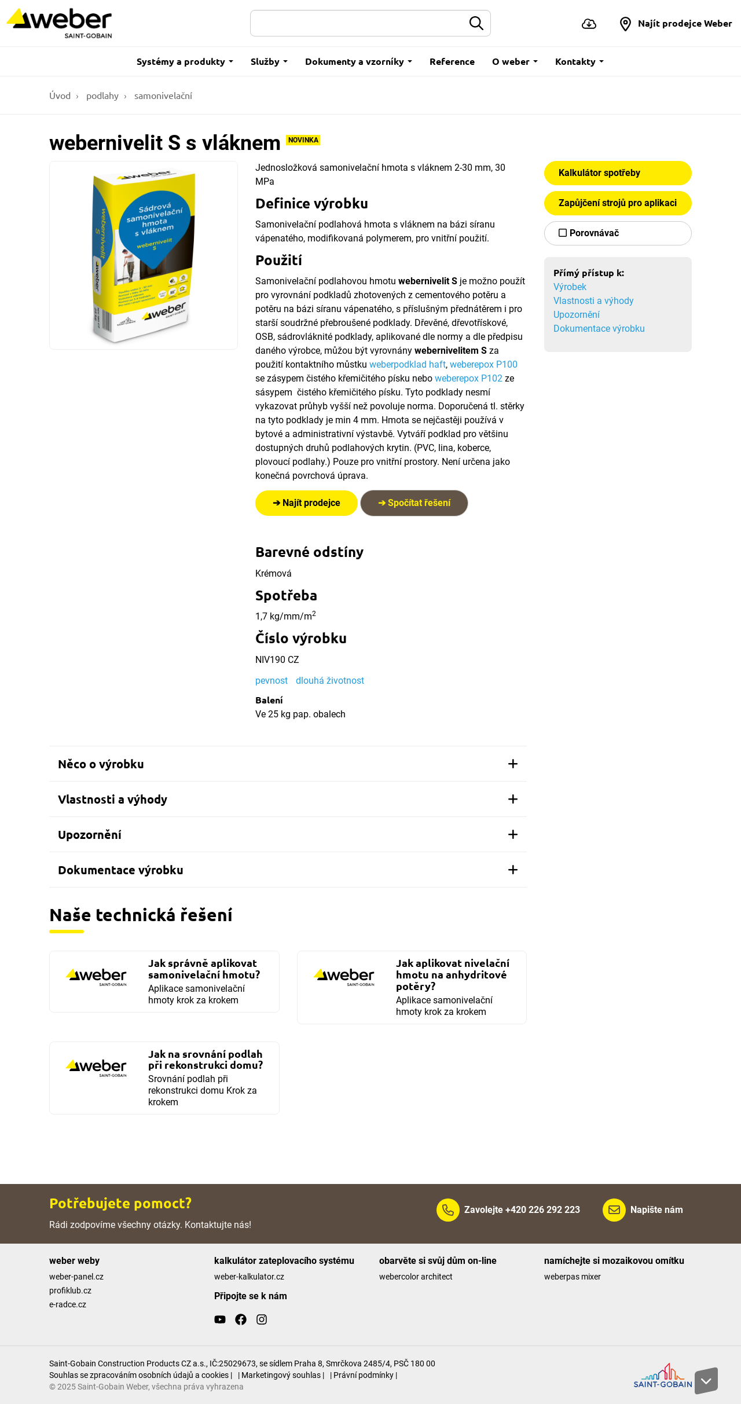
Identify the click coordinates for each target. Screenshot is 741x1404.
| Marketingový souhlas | (281, 1375)
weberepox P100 (482, 364)
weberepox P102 (468, 378)
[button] (675, 23)
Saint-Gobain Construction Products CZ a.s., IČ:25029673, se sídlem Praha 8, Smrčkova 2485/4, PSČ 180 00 (242, 1363)
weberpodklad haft (407, 364)
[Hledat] (357, 23)
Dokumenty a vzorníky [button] (358, 61)
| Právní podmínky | (363, 1375)
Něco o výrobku (288, 763)
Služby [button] (269, 61)
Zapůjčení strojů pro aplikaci (618, 202)
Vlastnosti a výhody (593, 300)
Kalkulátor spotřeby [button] (599, 172)
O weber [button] (515, 61)
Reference (452, 61)
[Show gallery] (143, 255)
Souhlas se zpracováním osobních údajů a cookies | (140, 1375)
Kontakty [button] (579, 61)
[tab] (288, 763)
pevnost (271, 680)
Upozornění (576, 314)
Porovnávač (594, 233)
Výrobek (569, 286)
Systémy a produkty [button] (185, 61)
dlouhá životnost (330, 680)
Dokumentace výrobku (599, 328)
